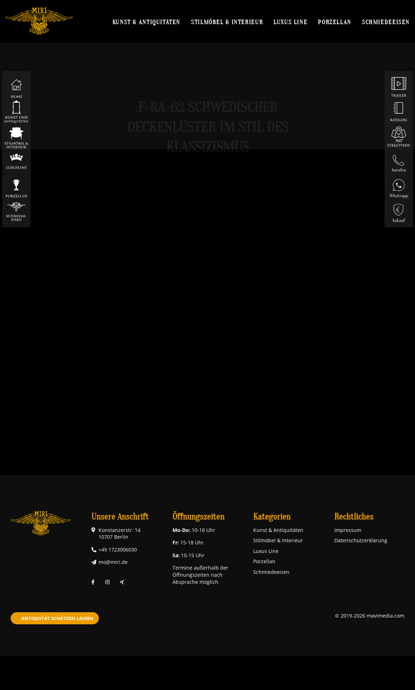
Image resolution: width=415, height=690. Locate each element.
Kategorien (272, 517)
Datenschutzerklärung (360, 540)
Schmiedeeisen (386, 22)
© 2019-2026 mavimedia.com (369, 615)
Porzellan (334, 22)
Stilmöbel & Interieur (227, 22)
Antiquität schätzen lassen (57, 618)
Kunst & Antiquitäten (146, 22)
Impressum (347, 530)
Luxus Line (290, 22)
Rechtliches (353, 517)
